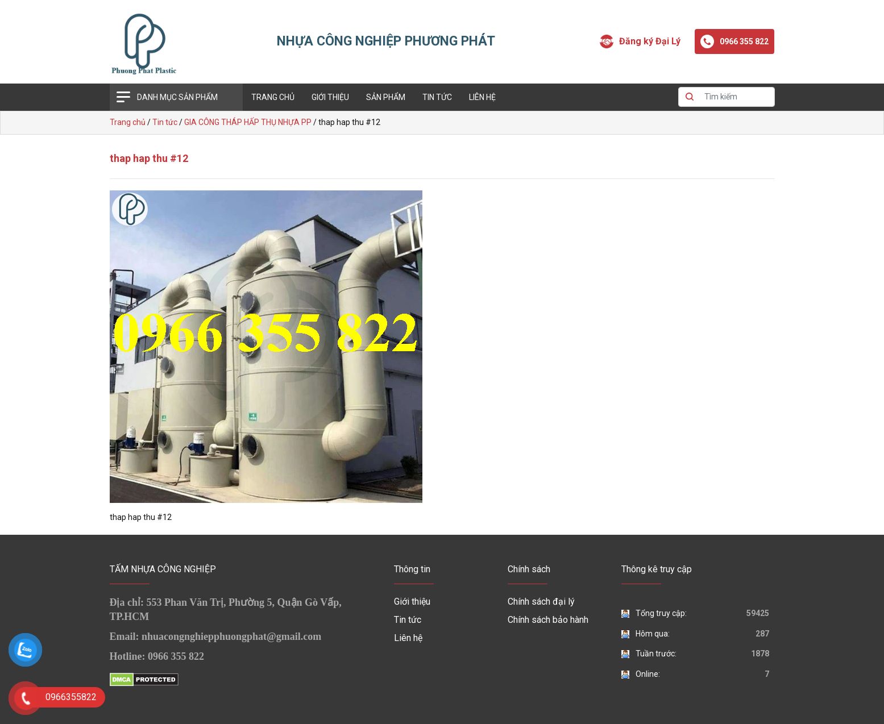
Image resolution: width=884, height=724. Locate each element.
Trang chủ (272, 97)
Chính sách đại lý (541, 601)
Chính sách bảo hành (548, 619)
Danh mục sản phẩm (177, 97)
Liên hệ (482, 97)
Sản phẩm (385, 97)
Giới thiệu (330, 97)
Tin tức (437, 97)
